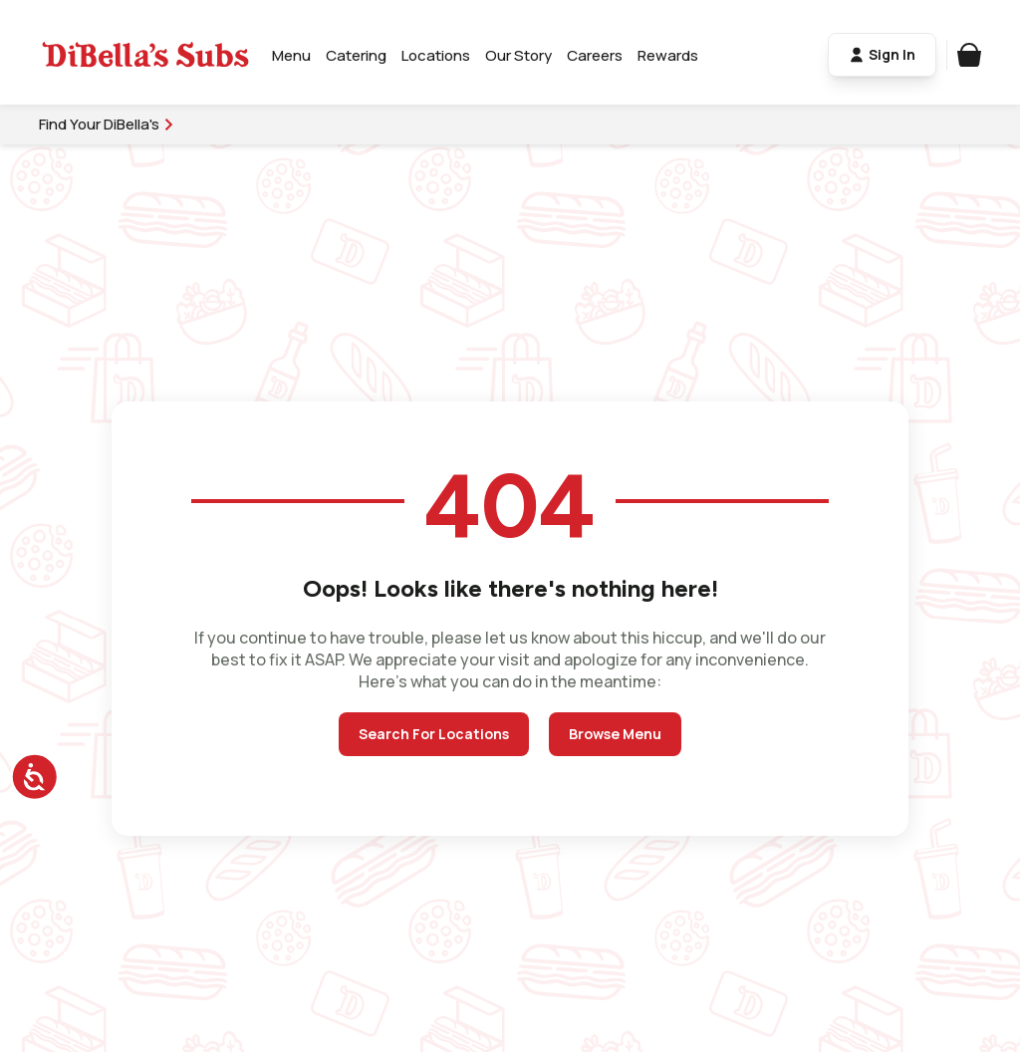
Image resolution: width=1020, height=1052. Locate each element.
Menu (292, 55)
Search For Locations (434, 733)
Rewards (668, 55)
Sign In (881, 55)
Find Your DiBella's (108, 124)
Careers (596, 55)
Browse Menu (615, 733)
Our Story (519, 55)
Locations (436, 55)
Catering (357, 55)
